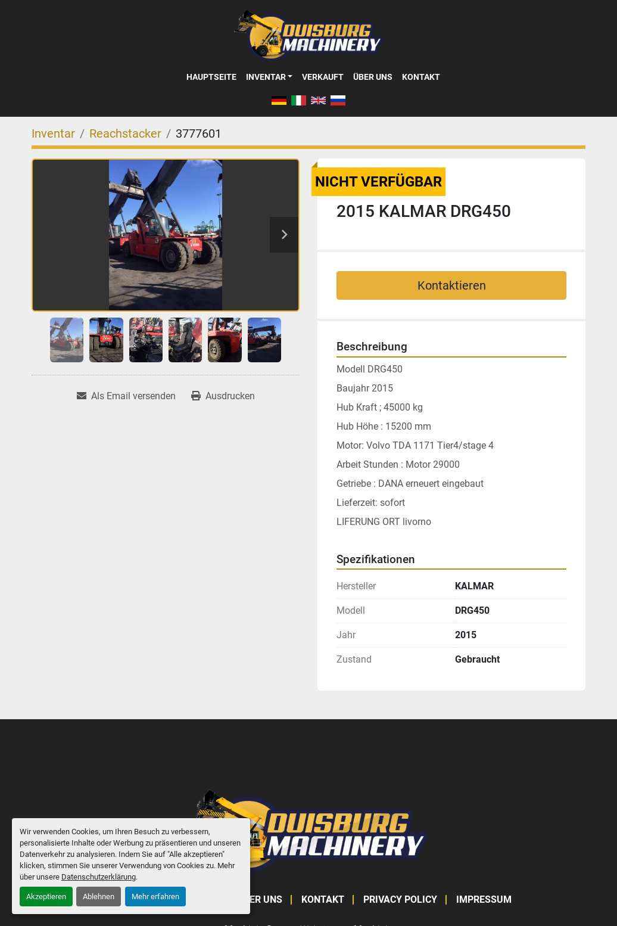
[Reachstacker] (125, 133)
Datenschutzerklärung (98, 876)
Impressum (484, 899)
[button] (269, 77)
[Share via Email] (126, 396)
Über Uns (372, 77)
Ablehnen (98, 896)
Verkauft (323, 77)
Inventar (266, 77)
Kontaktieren (451, 285)
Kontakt (421, 77)
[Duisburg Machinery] (308, 830)
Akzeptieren (46, 896)
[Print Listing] (223, 396)
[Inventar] (53, 133)
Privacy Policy (400, 899)
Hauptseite (211, 77)
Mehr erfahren (155, 896)
